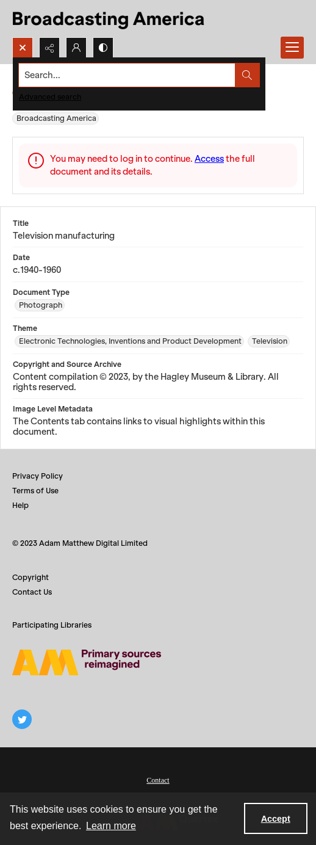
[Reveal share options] (49, 47)
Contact (157, 780)
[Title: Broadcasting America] (109, 18)
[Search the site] (127, 75)
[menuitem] (158, 779)
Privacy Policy (37, 476)
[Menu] (292, 48)
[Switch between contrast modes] (103, 47)
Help (20, 505)
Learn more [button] (111, 826)
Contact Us (32, 592)
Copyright (30, 577)
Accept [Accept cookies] (275, 819)
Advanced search (50, 96)
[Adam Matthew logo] (86, 662)
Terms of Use (35, 490)
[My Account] (76, 47)
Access (209, 158)
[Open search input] (22, 47)
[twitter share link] (22, 719)
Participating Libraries (52, 624)
